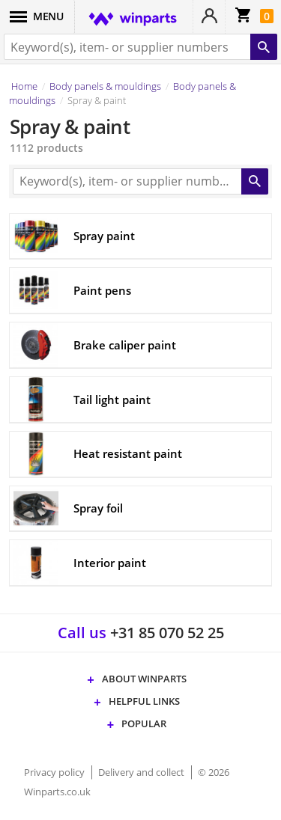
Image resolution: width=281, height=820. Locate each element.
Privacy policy (55, 772)
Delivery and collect (142, 772)
